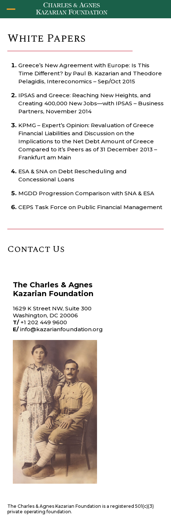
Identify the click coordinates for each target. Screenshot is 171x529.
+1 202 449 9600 (44, 322)
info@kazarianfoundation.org (61, 329)
